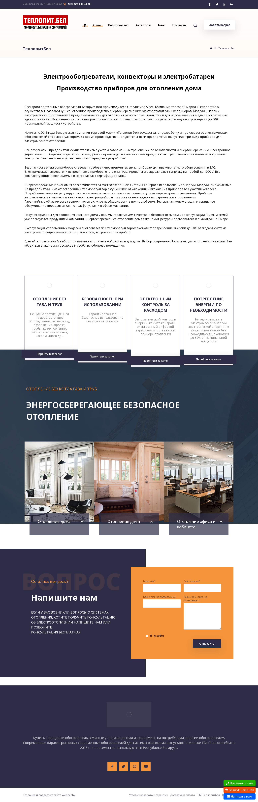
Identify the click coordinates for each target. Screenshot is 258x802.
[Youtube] (146, 766)
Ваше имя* (162, 585)
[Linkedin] (231, 4)
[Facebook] (209, 4)
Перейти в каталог (49, 354)
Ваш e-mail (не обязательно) (162, 601)
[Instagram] (224, 4)
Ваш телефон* (202, 585)
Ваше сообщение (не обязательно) (202, 612)
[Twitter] (216, 4)
